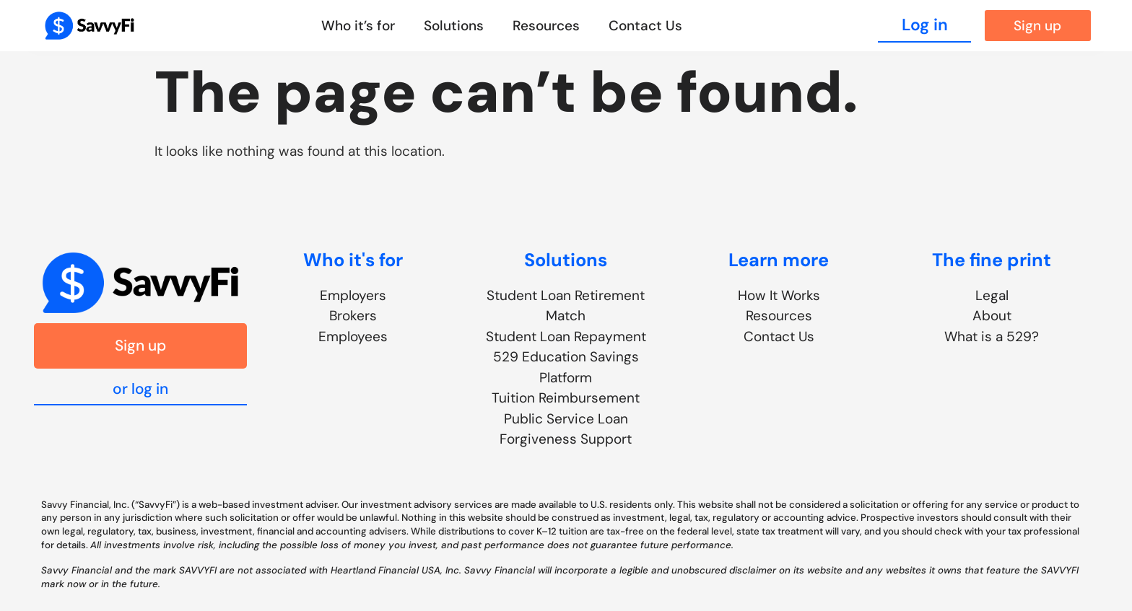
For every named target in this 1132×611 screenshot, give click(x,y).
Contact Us (645, 26)
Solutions (454, 26)
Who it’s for (358, 26)
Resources (546, 26)
